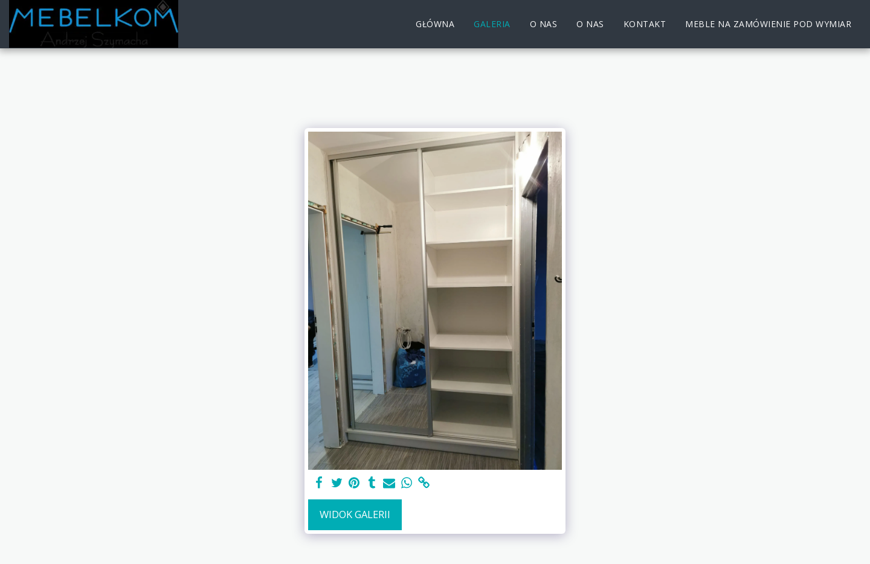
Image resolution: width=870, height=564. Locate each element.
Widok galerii (355, 514)
